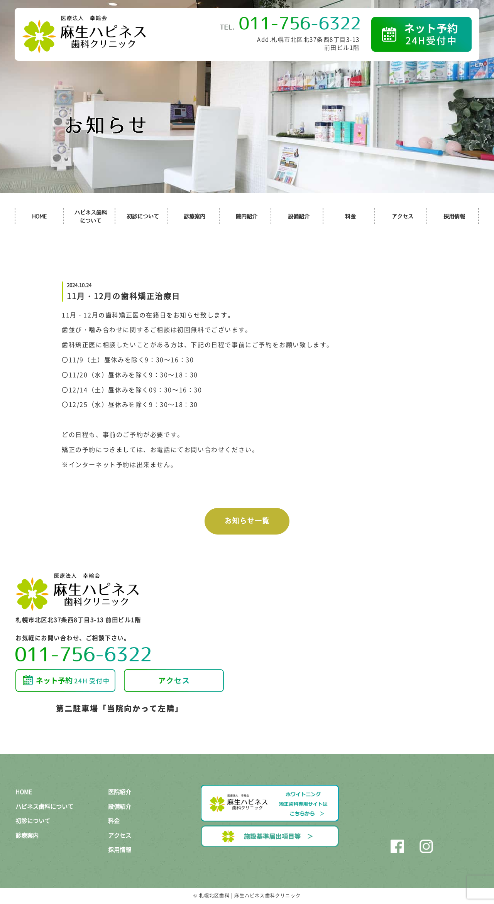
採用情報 (454, 216)
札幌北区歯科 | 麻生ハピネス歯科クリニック (250, 895)
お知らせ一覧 (247, 521)
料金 (350, 216)
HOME (39, 216)
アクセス (402, 216)
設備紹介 (299, 216)
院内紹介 (246, 216)
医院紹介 (119, 792)
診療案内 (194, 216)
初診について (143, 216)
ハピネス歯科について (44, 806)
